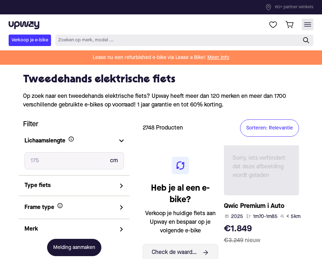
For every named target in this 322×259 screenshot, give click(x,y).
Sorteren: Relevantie (269, 128)
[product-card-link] (261, 196)
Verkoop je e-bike (30, 40)
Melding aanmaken (74, 247)
